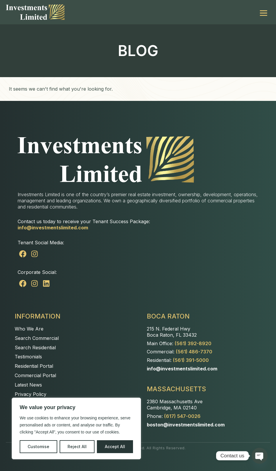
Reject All (77, 446)
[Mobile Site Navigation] (263, 12)
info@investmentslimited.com (53, 228)
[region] (76, 428)
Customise (38, 446)
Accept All (115, 446)
